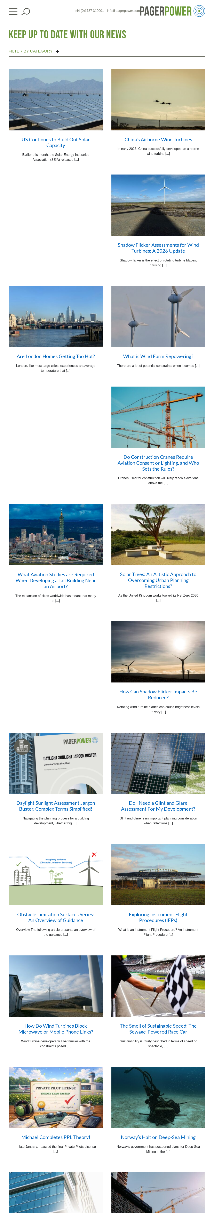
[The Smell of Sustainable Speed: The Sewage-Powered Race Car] (158, 986)
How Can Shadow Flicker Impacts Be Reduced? (158, 694)
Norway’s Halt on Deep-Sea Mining (158, 1137)
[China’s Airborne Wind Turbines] (158, 99)
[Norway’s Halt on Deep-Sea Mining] (158, 1097)
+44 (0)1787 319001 (89, 11)
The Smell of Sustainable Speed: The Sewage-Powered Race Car (158, 1029)
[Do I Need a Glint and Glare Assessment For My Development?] (158, 763)
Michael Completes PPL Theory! (55, 1137)
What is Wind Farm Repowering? (158, 356)
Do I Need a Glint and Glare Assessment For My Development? (158, 806)
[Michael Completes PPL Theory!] (56, 1097)
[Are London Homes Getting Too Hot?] (56, 316)
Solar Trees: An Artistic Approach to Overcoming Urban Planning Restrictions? (158, 580)
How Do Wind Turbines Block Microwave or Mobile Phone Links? (55, 1029)
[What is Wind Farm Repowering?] (158, 316)
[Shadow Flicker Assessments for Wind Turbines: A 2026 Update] (158, 205)
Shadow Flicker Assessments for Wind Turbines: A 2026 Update (158, 248)
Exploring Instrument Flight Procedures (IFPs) (158, 917)
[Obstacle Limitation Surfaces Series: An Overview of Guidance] (56, 874)
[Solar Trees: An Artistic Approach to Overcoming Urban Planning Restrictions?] (158, 534)
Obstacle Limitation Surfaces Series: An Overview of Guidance (55, 917)
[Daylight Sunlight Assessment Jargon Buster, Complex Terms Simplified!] (56, 763)
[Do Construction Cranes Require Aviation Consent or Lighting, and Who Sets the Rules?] (158, 417)
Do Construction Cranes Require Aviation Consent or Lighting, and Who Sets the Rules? (158, 463)
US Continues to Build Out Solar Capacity (56, 142)
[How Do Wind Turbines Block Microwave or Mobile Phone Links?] (56, 986)
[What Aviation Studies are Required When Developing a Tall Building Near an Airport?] (56, 534)
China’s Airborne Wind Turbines (158, 139)
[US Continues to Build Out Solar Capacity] (56, 99)
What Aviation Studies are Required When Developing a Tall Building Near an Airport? (56, 580)
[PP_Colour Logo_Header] (172, 6)
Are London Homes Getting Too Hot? (56, 356)
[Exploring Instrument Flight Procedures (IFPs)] (158, 874)
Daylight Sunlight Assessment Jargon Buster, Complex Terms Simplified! (55, 806)
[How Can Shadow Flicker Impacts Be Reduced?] (158, 651)
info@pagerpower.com (123, 11)
